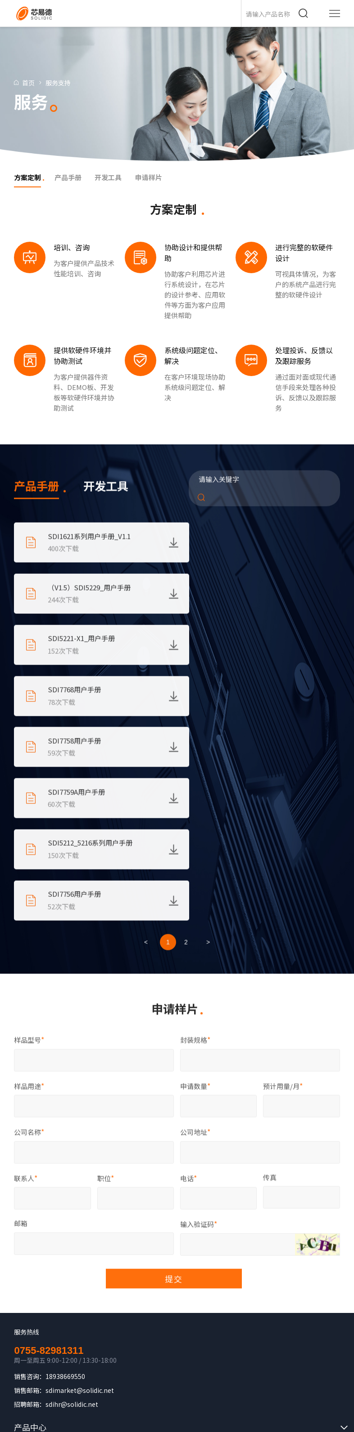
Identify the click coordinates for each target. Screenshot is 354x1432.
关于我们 (30, 1249)
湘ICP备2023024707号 (202, 1384)
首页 (29, 82)
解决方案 (30, 1231)
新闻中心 (30, 1284)
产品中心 (30, 1213)
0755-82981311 (48, 1136)
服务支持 (59, 82)
